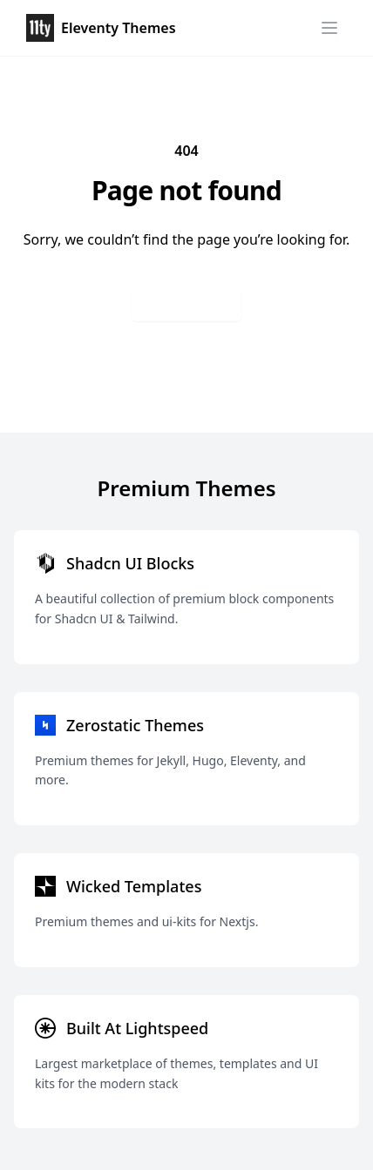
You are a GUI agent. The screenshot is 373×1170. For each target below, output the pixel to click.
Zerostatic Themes (135, 725)
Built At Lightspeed (137, 1028)
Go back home (186, 303)
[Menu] (329, 27)
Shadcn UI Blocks (130, 563)
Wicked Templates (133, 886)
